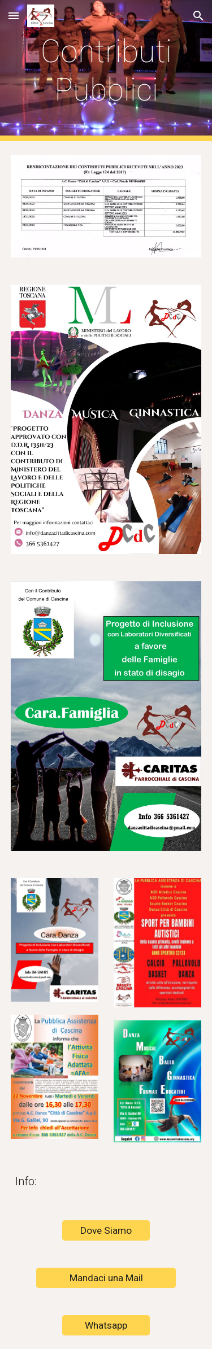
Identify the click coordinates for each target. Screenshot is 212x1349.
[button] (13, 15)
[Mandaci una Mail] (106, 1278)
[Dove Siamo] (106, 1231)
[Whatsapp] (106, 1325)
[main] (106, 71)
